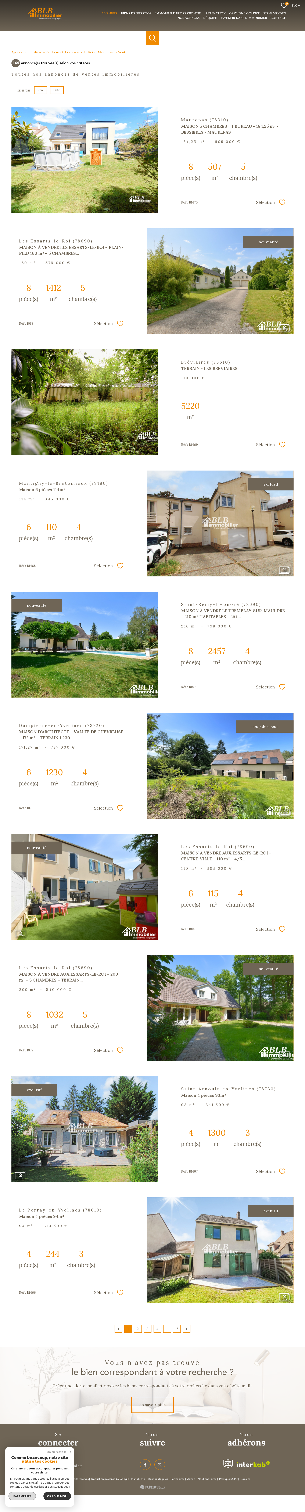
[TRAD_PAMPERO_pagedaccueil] (48, 20)
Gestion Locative (244, 13)
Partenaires (177, 1479)
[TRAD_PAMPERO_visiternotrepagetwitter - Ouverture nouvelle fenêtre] (159, 1464)
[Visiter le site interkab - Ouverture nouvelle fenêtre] (253, 1464)
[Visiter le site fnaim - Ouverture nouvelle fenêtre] (228, 1463)
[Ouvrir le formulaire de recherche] (152, 38)
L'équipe (210, 18)
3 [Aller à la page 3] (147, 1328)
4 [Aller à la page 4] (157, 1328)
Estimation (216, 13)
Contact (278, 18)
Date (56, 90)
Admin (191, 1479)
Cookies (245, 1479)
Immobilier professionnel (178, 13)
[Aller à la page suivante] (186, 1329)
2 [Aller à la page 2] (138, 1328)
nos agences (188, 18)
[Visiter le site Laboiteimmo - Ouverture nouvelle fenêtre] (152, 1487)
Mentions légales (158, 1479)
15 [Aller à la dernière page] (177, 1328)
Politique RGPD (228, 1479)
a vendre (109, 13)
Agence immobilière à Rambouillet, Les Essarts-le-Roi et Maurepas (62, 52)
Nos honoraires (207, 1479)
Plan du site (138, 1479)
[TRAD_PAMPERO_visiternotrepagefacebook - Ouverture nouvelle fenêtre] (145, 1464)
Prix (40, 90)
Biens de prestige (136, 13)
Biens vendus (274, 13)
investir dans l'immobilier (244, 18)
